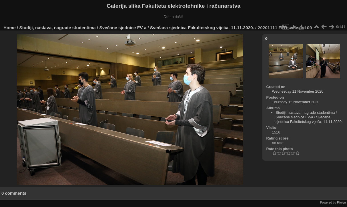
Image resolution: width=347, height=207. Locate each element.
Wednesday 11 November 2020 (298, 91)
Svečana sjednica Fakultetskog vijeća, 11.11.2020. (202, 27)
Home (9, 27)
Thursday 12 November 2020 (296, 102)
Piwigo (341, 202)
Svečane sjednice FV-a (122, 27)
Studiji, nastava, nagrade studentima (57, 27)
